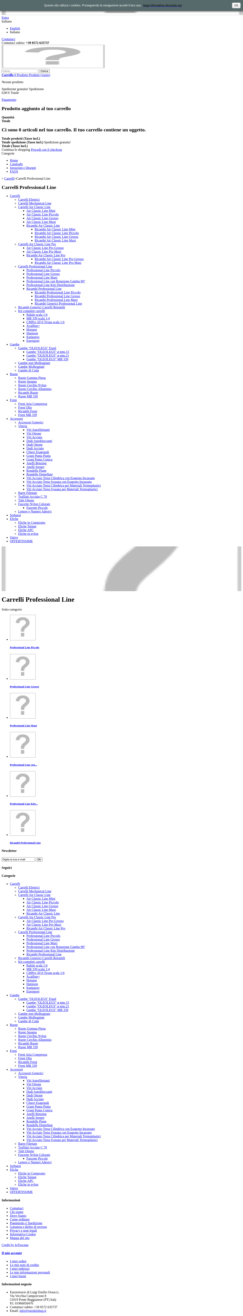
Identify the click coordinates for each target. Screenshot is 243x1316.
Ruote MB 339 (28, 396)
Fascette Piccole (37, 507)
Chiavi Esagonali (37, 452)
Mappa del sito (19, 1238)
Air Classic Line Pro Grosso (45, 248)
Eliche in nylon (28, 533)
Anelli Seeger (35, 467)
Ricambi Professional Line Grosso (57, 296)
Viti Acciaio (34, 437)
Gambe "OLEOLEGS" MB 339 (47, 359)
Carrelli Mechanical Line (34, 203)
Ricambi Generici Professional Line (58, 303)
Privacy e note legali (23, 1230)
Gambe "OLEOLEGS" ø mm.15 (47, 352)
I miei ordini (18, 1261)
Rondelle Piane (36, 470)
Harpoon (32, 333)
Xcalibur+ (33, 326)
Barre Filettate (27, 493)
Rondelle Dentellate (39, 474)
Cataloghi (16, 164)
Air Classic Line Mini (40, 210)
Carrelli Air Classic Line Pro (37, 244)
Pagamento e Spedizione (26, 1223)
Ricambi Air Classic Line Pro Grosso (59, 259)
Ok (236, 5)
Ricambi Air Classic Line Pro (45, 255)
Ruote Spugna (27, 381)
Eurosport (32, 340)
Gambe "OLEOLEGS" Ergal (37, 348)
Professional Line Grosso (43, 274)
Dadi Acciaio (35, 448)
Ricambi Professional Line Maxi (56, 300)
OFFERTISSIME (21, 541)
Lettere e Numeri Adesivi (35, 511)
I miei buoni (18, 1276)
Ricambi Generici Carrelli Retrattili (41, 307)
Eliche (14, 519)
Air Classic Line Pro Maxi (43, 251)
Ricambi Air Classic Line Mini (55, 229)
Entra (5, 17)
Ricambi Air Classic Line (43, 225)
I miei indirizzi (19, 1268)
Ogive (14, 537)
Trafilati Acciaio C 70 (32, 496)
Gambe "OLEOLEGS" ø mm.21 (47, 355)
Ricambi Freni (27, 411)
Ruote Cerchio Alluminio (35, 389)
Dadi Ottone (34, 444)
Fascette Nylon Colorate (34, 504)
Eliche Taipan (27, 526)
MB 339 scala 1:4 (38, 318)
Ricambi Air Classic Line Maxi (55, 240)
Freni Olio (25, 407)
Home (14, 160)
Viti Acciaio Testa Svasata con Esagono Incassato (59, 481)
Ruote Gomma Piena (32, 378)
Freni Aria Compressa (32, 404)
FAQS (14, 171)
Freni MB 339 (27, 415)
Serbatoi (15, 515)
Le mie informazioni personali (30, 1272)
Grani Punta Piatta (38, 456)
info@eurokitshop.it (33, 1310)
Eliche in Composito (31, 522)
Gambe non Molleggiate (34, 363)
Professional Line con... (23, 764)
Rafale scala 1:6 (36, 314)
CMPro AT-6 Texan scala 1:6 (45, 322)
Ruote (14, 374)
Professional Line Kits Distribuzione (50, 285)
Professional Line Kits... (24, 803)
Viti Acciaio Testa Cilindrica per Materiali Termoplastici (63, 485)
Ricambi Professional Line (44, 288)
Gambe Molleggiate (31, 366)
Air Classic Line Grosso (42, 218)
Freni (13, 400)
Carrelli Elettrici (29, 199)
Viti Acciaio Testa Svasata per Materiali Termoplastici (62, 489)
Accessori (16, 418)
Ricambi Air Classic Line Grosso (56, 236)
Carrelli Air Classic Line (34, 207)
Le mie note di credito (24, 1265)
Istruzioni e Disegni (23, 168)
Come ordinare (20, 1219)
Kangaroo (32, 337)
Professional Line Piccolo (43, 270)
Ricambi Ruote (28, 392)
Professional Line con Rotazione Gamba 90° (55, 281)
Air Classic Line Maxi (41, 222)
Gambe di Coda (28, 370)
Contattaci (8, 39)
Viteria (22, 426)
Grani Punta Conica (39, 459)
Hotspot (31, 329)
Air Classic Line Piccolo (42, 214)
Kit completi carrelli (31, 311)
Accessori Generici (30, 422)
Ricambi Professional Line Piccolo (58, 292)
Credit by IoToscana (15, 1245)
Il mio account (12, 1253)
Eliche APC (26, 530)
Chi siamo (16, 1212)
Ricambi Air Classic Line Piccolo (57, 233)
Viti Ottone (33, 433)
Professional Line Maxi (41, 277)
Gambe (14, 344)
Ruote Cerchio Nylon (32, 385)
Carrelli (9, 178)
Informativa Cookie (23, 1234)
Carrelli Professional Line (35, 266)
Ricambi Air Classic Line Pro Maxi (58, 262)
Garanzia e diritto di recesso (28, 1227)
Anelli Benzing (36, 463)
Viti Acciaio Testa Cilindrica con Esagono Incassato (60, 478)
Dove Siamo (18, 1215)
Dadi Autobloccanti (39, 441)
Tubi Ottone (26, 500)
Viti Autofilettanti (38, 430)
